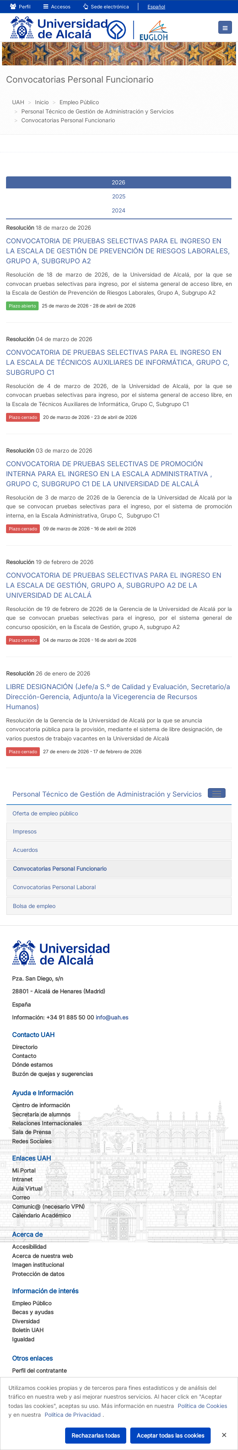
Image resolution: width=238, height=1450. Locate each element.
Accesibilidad (29, 1246)
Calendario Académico (41, 1215)
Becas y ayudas (32, 1311)
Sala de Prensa (31, 1131)
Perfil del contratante (39, 1370)
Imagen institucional (38, 1264)
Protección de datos (38, 1273)
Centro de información (41, 1105)
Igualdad (23, 1339)
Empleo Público (31, 1303)
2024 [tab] (118, 210)
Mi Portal (23, 1170)
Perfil (20, 7)
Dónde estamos (32, 1064)
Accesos (56, 7)
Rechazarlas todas (96, 1435)
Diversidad (25, 1321)
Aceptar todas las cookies (170, 1435)
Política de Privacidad (73, 1414)
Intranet (22, 1179)
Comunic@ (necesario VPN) (48, 1206)
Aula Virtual (27, 1188)
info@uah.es (112, 1017)
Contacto (24, 1055)
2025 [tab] (118, 196)
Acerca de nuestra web (42, 1255)
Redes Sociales (31, 1141)
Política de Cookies (202, 1405)
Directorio (24, 1047)
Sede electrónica (106, 7)
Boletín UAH (27, 1330)
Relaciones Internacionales (47, 1123)
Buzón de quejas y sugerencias (52, 1073)
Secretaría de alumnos (41, 1114)
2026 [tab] (118, 182)
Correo (21, 1197)
